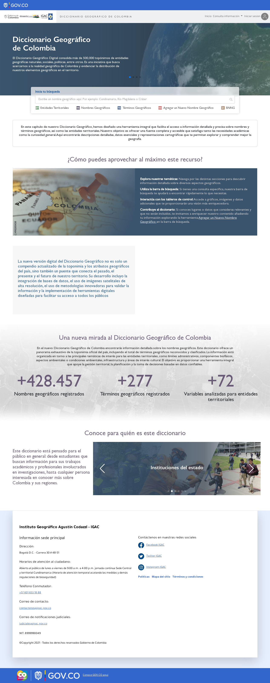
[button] (130, 77)
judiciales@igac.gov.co (33, 624)
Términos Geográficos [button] (136, 108)
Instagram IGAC (152, 567)
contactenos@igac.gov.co (35, 608)
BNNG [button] (230, 108)
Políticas (143, 577)
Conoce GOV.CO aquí (95, 675)
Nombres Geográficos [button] (95, 108)
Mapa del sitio (161, 577)
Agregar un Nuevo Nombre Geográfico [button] (188, 108)
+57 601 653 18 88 (30, 592)
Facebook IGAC (151, 545)
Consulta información (226, 16)
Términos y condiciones (187, 577)
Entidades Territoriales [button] (54, 108)
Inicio (208, 16)
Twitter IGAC (150, 556)
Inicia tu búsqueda (47, 92)
